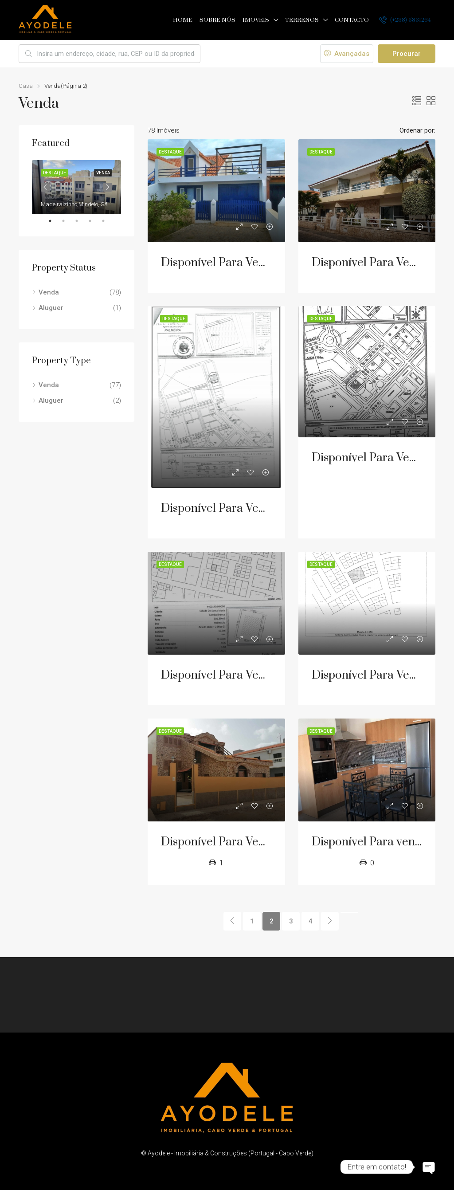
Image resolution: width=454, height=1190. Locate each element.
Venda (49, 292)
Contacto (352, 20)
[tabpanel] (76, 187)
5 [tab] (107, 220)
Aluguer (51, 308)
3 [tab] (81, 220)
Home (182, 20)
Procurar (406, 54)
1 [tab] (54, 220)
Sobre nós (217, 20)
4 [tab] (94, 220)
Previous (45, 187)
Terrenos (302, 20)
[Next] (330, 921)
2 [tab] (67, 220)
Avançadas (346, 54)
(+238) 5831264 (405, 20)
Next (107, 187)
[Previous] (232, 921)
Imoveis (256, 20)
